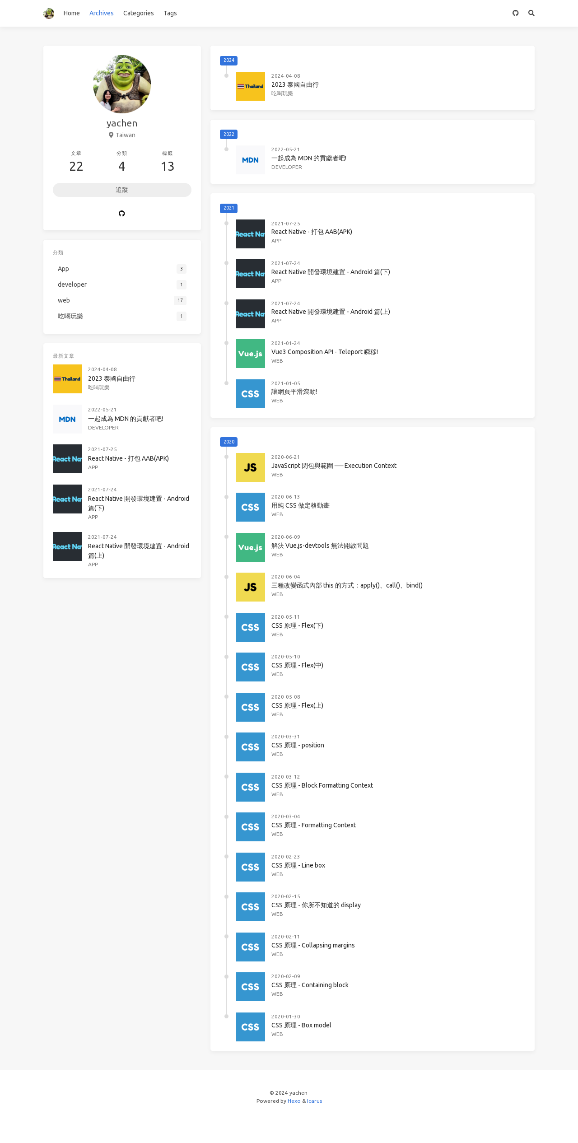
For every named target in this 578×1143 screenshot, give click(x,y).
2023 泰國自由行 (295, 84)
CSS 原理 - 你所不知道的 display (316, 905)
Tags (170, 13)
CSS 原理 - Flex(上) (297, 705)
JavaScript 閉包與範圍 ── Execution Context (334, 465)
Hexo (294, 1101)
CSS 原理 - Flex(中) (297, 665)
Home (72, 13)
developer (286, 167)
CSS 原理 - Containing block (310, 985)
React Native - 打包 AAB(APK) (311, 231)
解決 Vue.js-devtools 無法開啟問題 (320, 545)
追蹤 (122, 189)
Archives (101, 13)
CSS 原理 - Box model (301, 1025)
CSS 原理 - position (297, 745)
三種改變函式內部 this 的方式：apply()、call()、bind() (347, 585)
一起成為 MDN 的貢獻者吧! (308, 158)
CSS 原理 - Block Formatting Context (322, 785)
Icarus (314, 1101)
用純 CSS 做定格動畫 (300, 505)
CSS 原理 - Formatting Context (313, 825)
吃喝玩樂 (282, 93)
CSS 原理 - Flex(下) (297, 625)
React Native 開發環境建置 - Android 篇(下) (330, 271)
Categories (138, 13)
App (276, 240)
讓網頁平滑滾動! (294, 391)
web (277, 361)
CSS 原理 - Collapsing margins (313, 945)
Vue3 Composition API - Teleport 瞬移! (324, 351)
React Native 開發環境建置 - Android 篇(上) (330, 311)
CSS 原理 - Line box (298, 865)
